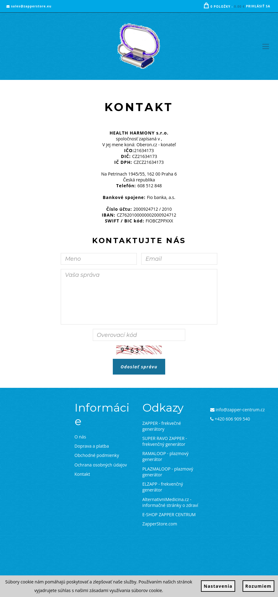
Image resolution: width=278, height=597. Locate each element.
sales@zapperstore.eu (28, 6)
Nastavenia (218, 586)
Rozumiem (258, 586)
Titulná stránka (129, 87)
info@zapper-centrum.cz (237, 410)
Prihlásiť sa (258, 6)
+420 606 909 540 (230, 419)
